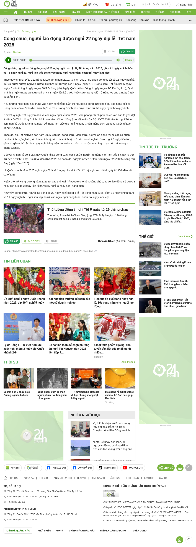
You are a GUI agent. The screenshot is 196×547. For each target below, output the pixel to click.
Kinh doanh (59, 12)
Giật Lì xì (113, 4)
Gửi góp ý (31, 241)
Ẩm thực (115, 478)
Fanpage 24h (56, 467)
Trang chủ (9, 31)
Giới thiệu (44, 530)
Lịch (131, 4)
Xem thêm (127, 361)
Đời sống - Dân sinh (137, 19)
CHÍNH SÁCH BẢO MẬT (82, 530)
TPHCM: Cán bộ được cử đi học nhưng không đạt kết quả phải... (85, 395)
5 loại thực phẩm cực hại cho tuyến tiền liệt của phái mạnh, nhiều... (112, 348)
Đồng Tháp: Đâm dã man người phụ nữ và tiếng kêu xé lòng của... (52, 395)
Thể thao (175, 12)
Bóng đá (42, 12)
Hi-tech (145, 12)
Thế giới (160, 12)
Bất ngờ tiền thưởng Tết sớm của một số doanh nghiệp (69, 300)
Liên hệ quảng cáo (18, 530)
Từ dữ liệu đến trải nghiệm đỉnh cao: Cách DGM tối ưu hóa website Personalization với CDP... (177, 161)
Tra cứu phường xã (110, 19)
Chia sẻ (130, 51)
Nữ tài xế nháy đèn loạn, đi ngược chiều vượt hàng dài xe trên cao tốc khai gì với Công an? (112, 445)
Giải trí (76, 12)
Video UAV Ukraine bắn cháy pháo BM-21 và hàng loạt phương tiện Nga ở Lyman (177, 248)
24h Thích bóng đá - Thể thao (102, 12)
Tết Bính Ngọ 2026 (58, 19)
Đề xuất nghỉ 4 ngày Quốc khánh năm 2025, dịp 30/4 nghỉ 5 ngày (24, 300)
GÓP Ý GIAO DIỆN (10, 542)
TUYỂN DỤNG (139, 530)
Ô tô (189, 12)
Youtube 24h (133, 467)
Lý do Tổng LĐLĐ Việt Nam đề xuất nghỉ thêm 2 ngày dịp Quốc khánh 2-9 (24, 348)
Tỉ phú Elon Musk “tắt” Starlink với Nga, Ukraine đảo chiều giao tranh (178, 303)
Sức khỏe (130, 12)
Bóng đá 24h (82, 467)
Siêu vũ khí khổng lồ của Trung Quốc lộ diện (177, 264)
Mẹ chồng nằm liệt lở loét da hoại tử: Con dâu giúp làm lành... (119, 395)
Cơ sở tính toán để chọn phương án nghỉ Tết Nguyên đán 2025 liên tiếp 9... (69, 348)
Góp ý (60, 530)
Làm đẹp (149, 478)
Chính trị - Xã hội (85, 19)
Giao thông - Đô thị (164, 19)
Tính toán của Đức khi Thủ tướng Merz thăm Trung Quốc (176, 284)
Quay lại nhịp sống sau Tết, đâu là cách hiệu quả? (176, 178)
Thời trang (132, 478)
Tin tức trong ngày (27, 20)
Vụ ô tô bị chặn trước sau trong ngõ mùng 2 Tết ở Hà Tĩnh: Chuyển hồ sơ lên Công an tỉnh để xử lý (111, 427)
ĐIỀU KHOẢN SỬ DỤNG (113, 530)
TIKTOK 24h (107, 467)
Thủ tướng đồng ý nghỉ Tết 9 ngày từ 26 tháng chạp (87, 209)
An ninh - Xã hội (63, 478)
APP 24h (13, 467)
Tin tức (28, 12)
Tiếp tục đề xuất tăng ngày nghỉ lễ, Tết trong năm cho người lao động (114, 302)
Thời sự (17, 52)
